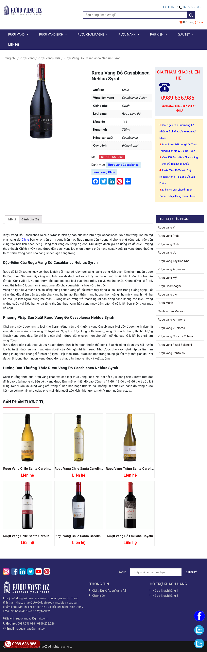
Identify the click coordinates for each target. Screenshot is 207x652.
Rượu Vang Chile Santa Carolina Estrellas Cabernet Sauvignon (50, 536)
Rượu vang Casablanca (123, 164)
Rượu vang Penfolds (171, 353)
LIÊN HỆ (13, 44)
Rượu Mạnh (165, 303)
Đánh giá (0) (30, 219)
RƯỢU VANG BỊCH (53, 34)
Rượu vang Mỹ (167, 278)
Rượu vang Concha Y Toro (175, 336)
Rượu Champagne (170, 286)
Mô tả (12, 219)
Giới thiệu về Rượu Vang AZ (109, 590)
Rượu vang (27, 58)
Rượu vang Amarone (171, 319)
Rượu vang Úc (167, 252)
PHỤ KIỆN (159, 34)
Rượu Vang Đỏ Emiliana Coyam (130, 536)
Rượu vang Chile (49, 58)
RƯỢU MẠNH (129, 34)
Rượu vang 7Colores (171, 328)
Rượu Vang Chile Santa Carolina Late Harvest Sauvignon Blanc (102, 469)
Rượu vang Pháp (168, 236)
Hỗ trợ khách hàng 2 (165, 595)
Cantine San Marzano (172, 311)
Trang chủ (10, 58)
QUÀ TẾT (186, 34)
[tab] (12, 219)
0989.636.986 (20, 644)
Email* (159, 572)
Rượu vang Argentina (172, 269)
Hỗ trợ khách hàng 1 (165, 590)
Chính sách (99, 595)
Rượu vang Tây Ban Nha (173, 261)
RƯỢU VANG (18, 34)
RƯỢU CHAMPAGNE (93, 34)
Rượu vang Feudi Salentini (175, 345)
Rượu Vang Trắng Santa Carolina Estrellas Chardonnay (147, 469)
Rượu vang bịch (168, 294)
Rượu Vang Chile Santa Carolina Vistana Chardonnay (42, 469)
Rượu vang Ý (166, 227)
